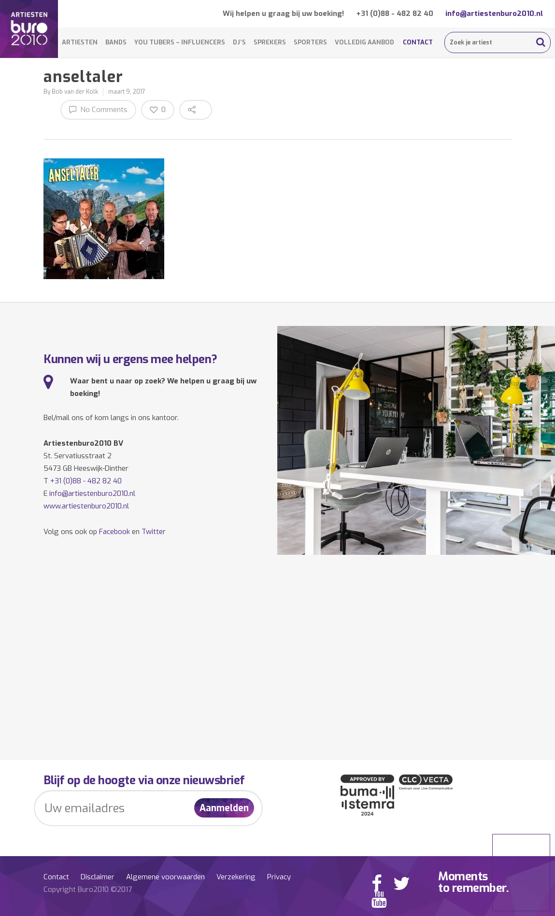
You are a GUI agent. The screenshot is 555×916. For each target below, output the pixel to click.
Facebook (114, 531)
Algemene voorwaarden (165, 877)
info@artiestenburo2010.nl (494, 13)
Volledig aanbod (364, 42)
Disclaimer (97, 877)
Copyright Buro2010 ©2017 (87, 889)
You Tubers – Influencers (179, 42)
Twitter (154, 531)
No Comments (98, 109)
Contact (418, 42)
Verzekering (236, 877)
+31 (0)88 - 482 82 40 (394, 13)
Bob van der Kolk (75, 92)
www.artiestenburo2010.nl (86, 506)
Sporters (310, 42)
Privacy (279, 877)
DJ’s (239, 42)
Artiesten (80, 42)
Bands (116, 42)
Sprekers (270, 42)
